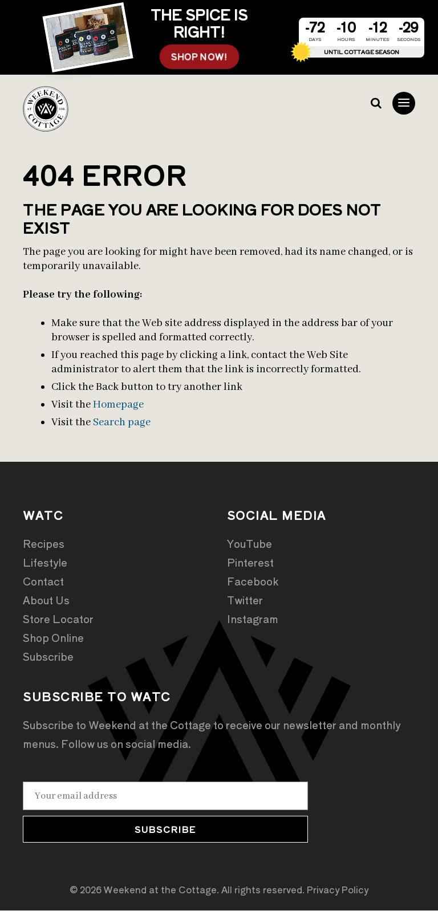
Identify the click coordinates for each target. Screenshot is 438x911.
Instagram (252, 619)
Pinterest (250, 562)
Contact (43, 581)
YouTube (249, 543)
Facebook (252, 581)
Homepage (118, 405)
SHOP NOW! (199, 57)
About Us (46, 600)
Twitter (245, 600)
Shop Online (53, 638)
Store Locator (58, 619)
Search (375, 103)
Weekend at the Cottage (45, 109)
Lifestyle (45, 562)
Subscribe (48, 656)
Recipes (43, 543)
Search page (122, 423)
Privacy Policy (337, 890)
